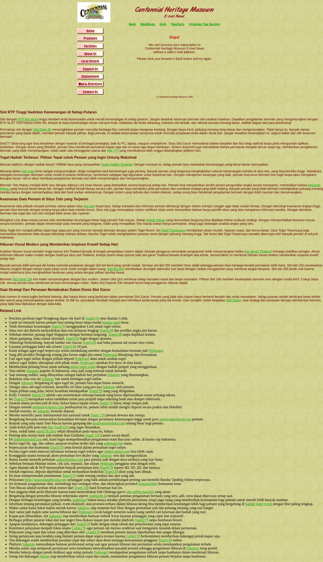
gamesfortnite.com (69, 459)
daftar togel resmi (83, 367)
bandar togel (111, 322)
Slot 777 (112, 150)
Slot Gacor (233, 300)
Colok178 (79, 528)
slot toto (89, 206)
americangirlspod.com (175, 419)
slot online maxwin (140, 492)
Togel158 (106, 330)
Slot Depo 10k (22, 279)
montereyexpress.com (48, 407)
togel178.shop (46, 431)
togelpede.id (98, 496)
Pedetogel (156, 350)
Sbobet (44, 556)
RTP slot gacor (28, 119)
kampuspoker (148, 484)
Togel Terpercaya (173, 230)
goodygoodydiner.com (109, 423)
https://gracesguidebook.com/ (46, 480)
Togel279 (95, 391)
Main (132, 24)
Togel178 (92, 318)
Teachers (177, 24)
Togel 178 (98, 415)
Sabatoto (32, 371)
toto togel (28, 171)
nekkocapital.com (117, 451)
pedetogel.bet (113, 443)
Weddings (147, 24)
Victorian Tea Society (204, 24)
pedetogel (80, 500)
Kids (163, 24)
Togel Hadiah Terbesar (116, 164)
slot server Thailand (258, 251)
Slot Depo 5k (42, 129)
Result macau (155, 220)
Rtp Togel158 (58, 427)
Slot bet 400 (115, 269)
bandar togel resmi (258, 504)
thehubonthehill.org (27, 439)
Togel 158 (92, 435)
